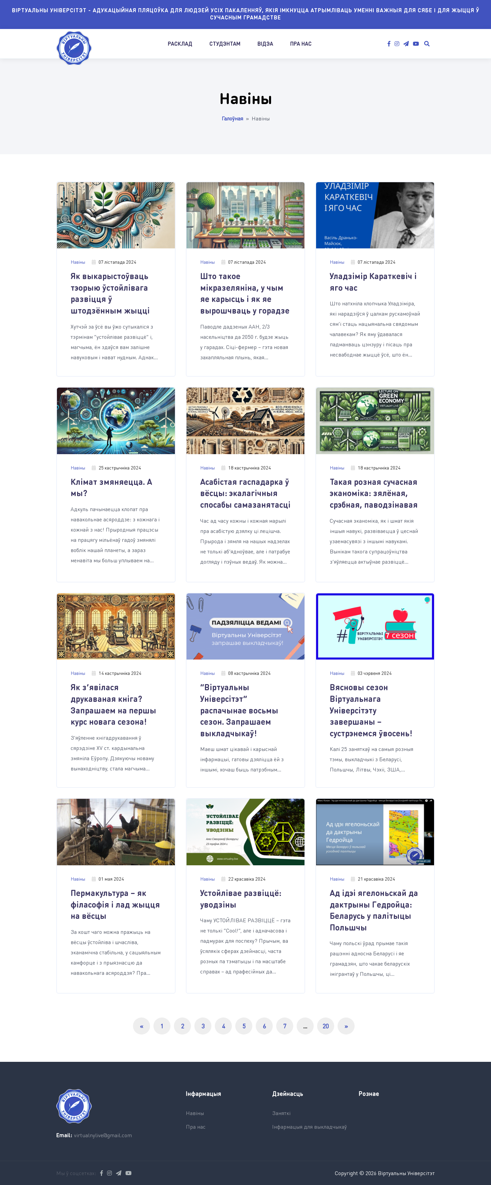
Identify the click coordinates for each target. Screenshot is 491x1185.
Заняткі (281, 1112)
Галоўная (232, 118)
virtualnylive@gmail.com (103, 1135)
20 (326, 1026)
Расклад (180, 43)
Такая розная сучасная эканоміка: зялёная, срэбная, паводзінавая (374, 493)
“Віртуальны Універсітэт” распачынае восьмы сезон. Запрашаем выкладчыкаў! (239, 710)
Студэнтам (224, 43)
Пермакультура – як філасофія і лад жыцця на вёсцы (115, 904)
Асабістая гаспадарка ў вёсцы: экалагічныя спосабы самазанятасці (245, 493)
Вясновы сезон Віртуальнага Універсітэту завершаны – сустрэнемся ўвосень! (371, 710)
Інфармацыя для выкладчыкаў (309, 1126)
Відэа (265, 43)
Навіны (78, 262)
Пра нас (301, 43)
